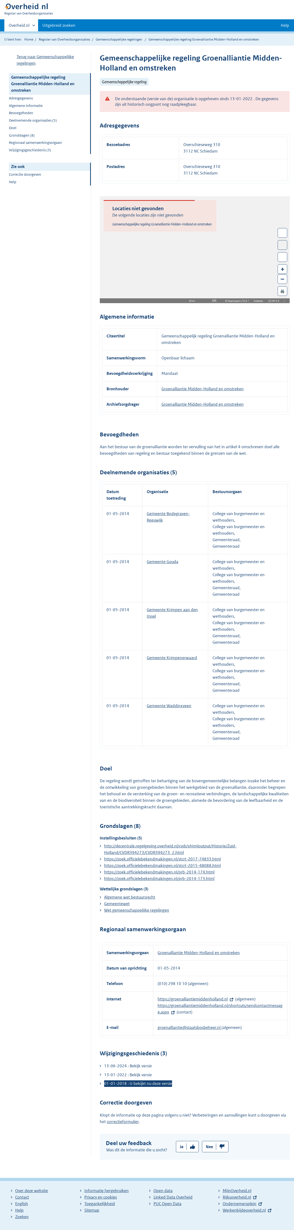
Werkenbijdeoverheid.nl (244, 1210)
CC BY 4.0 (275, 301)
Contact (22, 1197)
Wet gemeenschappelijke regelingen (136, 910)
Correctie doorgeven (25, 174)
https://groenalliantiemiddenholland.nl (193, 999)
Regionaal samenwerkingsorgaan (35, 142)
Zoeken (22, 1216)
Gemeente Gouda (162, 561)
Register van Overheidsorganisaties (64, 39)
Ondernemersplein (239, 1203)
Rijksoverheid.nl (237, 1197)
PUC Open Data (167, 1203)
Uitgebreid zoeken (58, 25)
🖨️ (282, 291)
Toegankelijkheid (99, 1203)
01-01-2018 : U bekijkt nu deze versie (138, 1083)
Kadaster (260, 301)
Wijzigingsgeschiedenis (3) (30, 150)
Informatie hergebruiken (106, 1190)
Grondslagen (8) (22, 135)
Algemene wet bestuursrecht (129, 897)
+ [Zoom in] (283, 269)
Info (214, 300)
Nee (209, 1146)
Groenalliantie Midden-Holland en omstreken (202, 388)
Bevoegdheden (21, 113)
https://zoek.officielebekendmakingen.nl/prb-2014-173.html (159, 878)
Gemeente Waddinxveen (169, 705)
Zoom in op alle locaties (282, 257)
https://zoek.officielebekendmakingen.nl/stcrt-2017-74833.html (162, 859)
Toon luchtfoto (282, 245)
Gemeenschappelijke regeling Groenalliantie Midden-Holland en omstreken (42, 84)
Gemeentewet (117, 903)
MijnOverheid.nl (237, 1190)
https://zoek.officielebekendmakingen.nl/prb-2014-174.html (159, 872)
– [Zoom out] (282, 278)
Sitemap (91, 1210)
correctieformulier (123, 1121)
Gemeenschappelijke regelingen (119, 39)
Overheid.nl (19, 26)
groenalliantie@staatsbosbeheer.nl (189, 1027)
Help (12, 182)
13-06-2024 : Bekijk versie (128, 1066)
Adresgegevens (21, 98)
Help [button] (285, 25)
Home (28, 39)
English (21, 1203)
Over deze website (31, 1190)
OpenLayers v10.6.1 (239, 301)
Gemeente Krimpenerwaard (172, 657)
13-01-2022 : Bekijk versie (128, 1074)
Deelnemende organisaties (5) (33, 120)
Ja (181, 1146)
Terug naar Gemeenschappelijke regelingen (45, 60)
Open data (163, 1190)
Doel (12, 128)
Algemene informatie (26, 105)
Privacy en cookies (100, 1197)
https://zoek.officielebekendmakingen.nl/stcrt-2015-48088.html (162, 865)
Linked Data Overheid (173, 1197)
